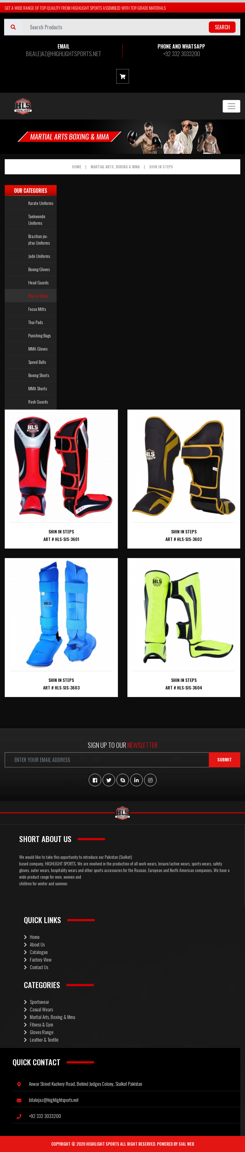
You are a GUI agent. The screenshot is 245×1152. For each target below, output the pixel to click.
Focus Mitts (37, 308)
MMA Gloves (37, 348)
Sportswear (36, 1001)
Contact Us (36, 966)
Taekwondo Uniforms (36, 219)
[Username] (131, 27)
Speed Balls (37, 361)
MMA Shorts (37, 388)
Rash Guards (38, 401)
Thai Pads (35, 322)
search (222, 27)
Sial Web (186, 1144)
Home (76, 166)
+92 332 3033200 (181, 53)
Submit (224, 759)
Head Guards (38, 282)
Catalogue (36, 951)
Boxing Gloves (39, 269)
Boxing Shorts (38, 375)
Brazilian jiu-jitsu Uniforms (39, 239)
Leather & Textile (41, 1039)
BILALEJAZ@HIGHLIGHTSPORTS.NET (63, 53)
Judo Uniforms (39, 256)
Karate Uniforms (40, 203)
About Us (34, 944)
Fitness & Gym (38, 1024)
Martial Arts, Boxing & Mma (115, 166)
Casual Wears (38, 1009)
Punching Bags (39, 335)
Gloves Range (38, 1031)
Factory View (38, 959)
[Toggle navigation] (231, 106)
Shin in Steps (161, 166)
